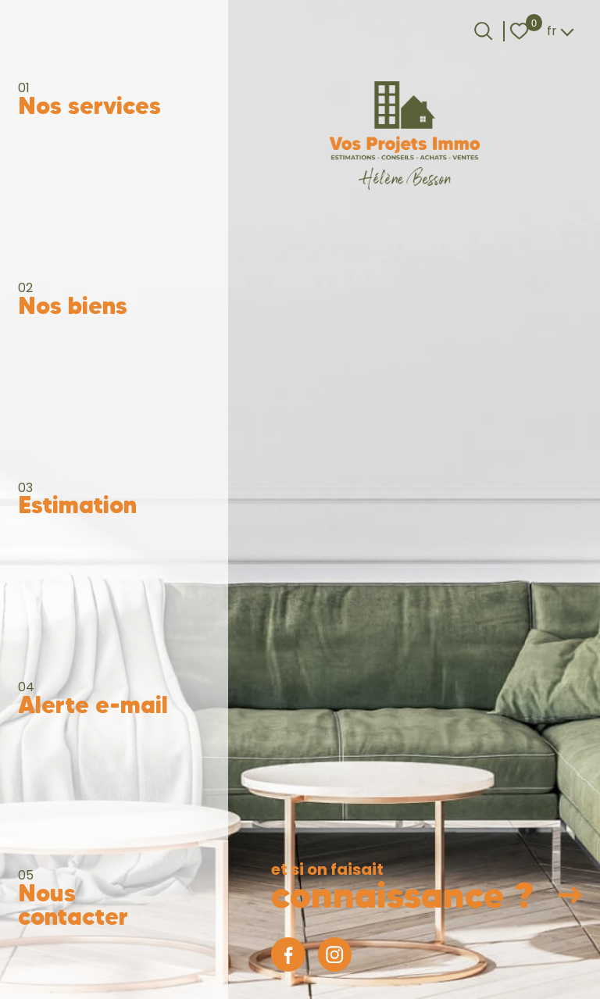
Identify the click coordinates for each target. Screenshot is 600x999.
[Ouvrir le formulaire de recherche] (483, 31)
